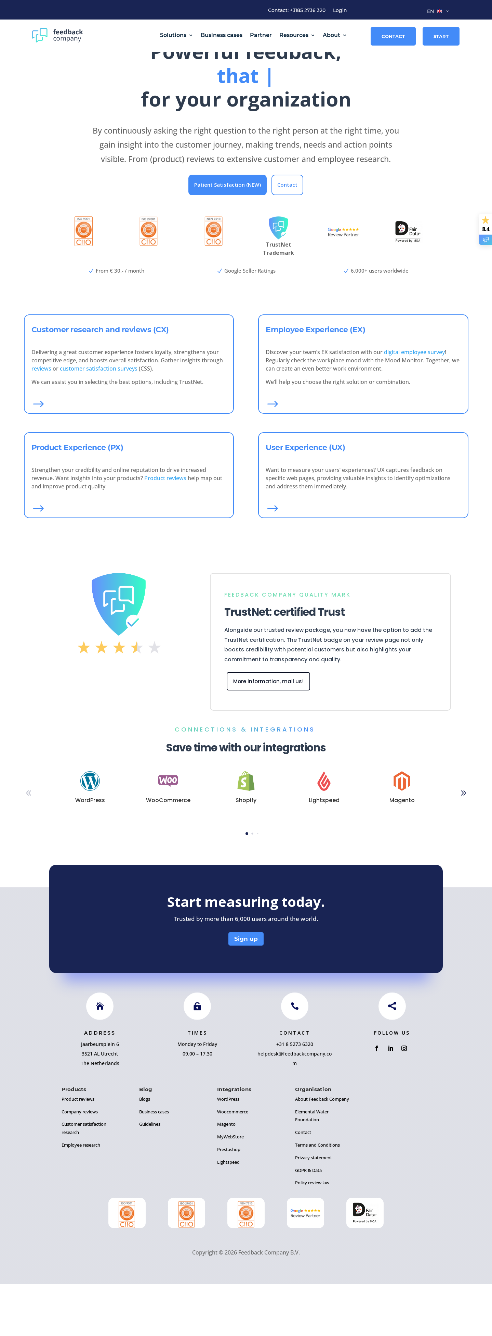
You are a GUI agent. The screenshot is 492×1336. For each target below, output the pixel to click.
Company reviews (80, 1163)
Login (340, 10)
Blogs (144, 1151)
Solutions (173, 35)
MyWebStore (230, 1188)
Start (441, 36)
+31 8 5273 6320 (294, 1095)
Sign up (246, 990)
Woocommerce (232, 1163)
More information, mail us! (268, 733)
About (331, 35)
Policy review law (312, 1235)
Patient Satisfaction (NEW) (227, 236)
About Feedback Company (322, 1151)
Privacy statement (313, 1209)
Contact (393, 36)
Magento (226, 1176)
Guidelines (149, 1176)
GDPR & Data (308, 1222)
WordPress (228, 1151)
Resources (293, 35)
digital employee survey (414, 404)
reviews (41, 420)
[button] (463, 845)
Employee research (81, 1197)
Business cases (221, 35)
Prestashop (228, 1201)
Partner (261, 35)
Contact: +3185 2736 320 (296, 10)
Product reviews (165, 530)
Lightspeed (228, 1214)
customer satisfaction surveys (98, 420)
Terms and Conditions (317, 1197)
